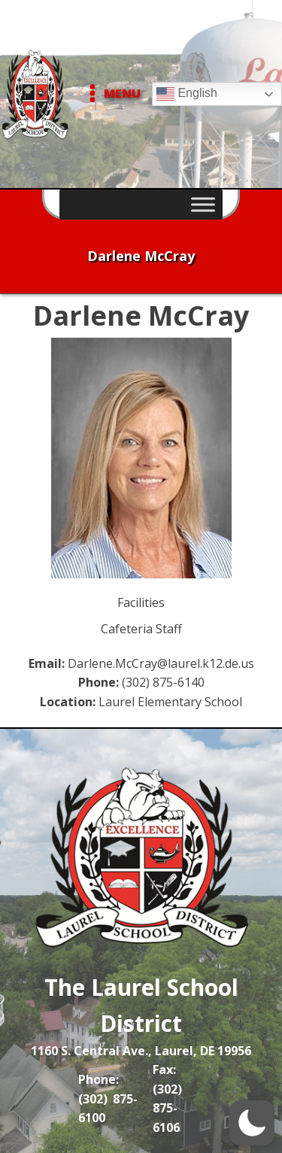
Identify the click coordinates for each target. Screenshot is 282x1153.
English (186, 94)
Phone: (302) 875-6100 (108, 1098)
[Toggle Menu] (203, 204)
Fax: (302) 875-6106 (167, 1098)
